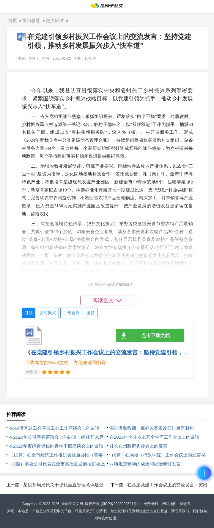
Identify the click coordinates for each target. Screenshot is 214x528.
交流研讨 (55, 20)
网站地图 (169, 504)
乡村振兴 (48, 313)
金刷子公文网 (72, 504)
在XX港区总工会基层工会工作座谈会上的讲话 (54, 428)
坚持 (90, 313)
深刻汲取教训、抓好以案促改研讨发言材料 (151, 428)
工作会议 (71, 313)
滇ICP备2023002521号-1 (120, 504)
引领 (28, 313)
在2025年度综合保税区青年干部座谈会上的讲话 (56, 445)
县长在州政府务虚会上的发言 (138, 445)
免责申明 (151, 504)
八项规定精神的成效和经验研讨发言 (145, 463)
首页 (12, 20)
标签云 (185, 504)
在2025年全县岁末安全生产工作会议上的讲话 (154, 437)
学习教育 (31, 20)
